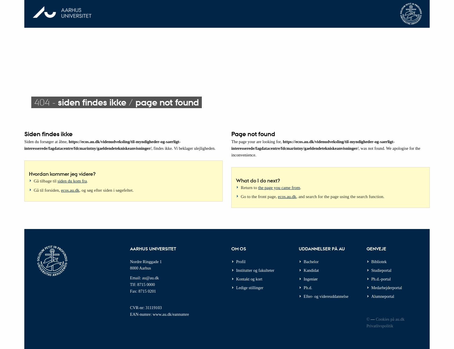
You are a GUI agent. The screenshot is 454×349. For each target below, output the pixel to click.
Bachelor (311, 261)
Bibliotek (379, 261)
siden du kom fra (72, 181)
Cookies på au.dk (390, 319)
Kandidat (311, 270)
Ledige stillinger (249, 287)
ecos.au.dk (70, 190)
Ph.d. (308, 287)
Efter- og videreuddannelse (326, 296)
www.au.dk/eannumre (171, 314)
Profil (241, 261)
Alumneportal (382, 296)
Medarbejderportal (386, 287)
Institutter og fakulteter (255, 270)
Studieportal (381, 270)
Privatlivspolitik (380, 326)
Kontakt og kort (249, 279)
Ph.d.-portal (381, 279)
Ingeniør (311, 279)
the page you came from (279, 187)
